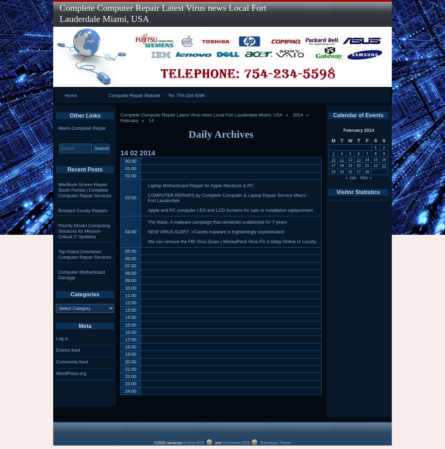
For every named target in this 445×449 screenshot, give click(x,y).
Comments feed (72, 361)
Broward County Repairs (83, 210)
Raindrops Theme (275, 443)
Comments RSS (236, 443)
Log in (62, 338)
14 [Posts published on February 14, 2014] (367, 160)
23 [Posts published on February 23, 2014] (384, 165)
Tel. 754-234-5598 (186, 95)
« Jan (351, 177)
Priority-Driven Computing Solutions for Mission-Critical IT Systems (84, 231)
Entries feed (68, 350)
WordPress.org (71, 373)
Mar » (366, 177)
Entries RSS (194, 443)
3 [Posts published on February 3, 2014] (333, 154)
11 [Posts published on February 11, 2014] (342, 160)
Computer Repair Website (134, 95)
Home (71, 95)
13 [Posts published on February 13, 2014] (359, 160)
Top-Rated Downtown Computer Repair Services (84, 254)
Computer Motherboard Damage (81, 275)
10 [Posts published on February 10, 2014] (333, 160)
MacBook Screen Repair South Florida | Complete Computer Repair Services (84, 190)
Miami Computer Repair (82, 128)
